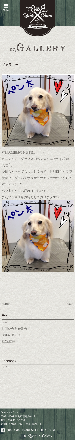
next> (70, 303)
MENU (6, 7)
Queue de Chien (28, 430)
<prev (6, 303)
